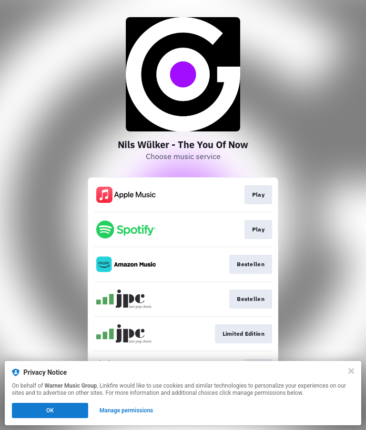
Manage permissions (126, 410)
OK (50, 410)
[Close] (351, 371)
